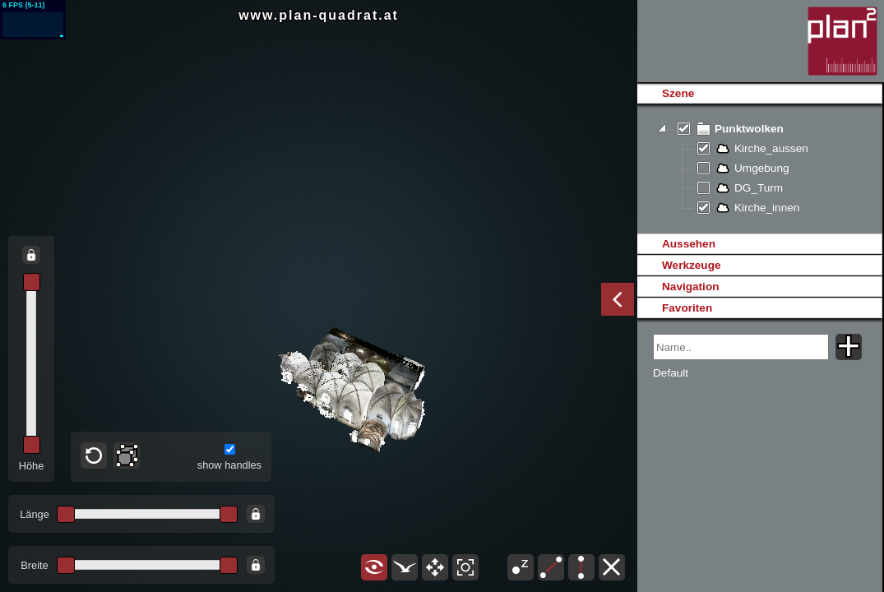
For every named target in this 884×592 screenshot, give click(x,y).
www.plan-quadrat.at (318, 15)
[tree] (759, 168)
